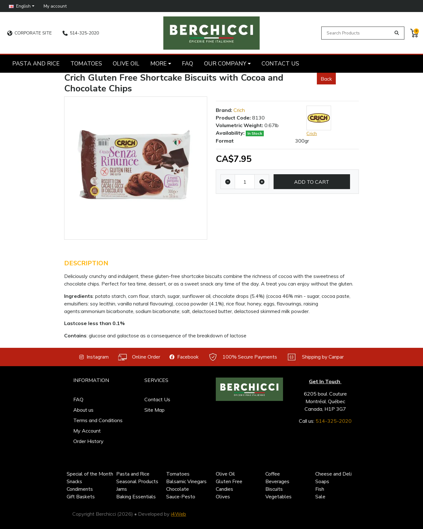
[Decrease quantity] (228, 181)
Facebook (184, 357)
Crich (239, 110)
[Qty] (245, 181)
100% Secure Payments (242, 357)
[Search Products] (357, 33)
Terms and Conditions (98, 420)
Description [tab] (86, 263)
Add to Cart (311, 182)
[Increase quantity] (261, 181)
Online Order (139, 357)
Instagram (94, 357)
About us (83, 410)
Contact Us (157, 399)
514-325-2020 (81, 33)
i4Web (178, 514)
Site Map (154, 410)
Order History (88, 441)
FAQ (78, 399)
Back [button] (326, 79)
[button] (21, 5)
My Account (87, 431)
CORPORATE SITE (29, 33)
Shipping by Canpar (315, 357)
